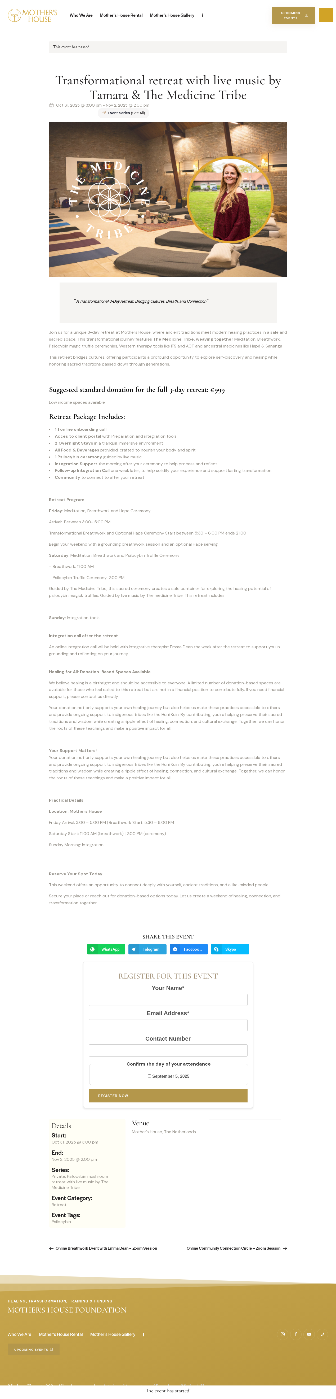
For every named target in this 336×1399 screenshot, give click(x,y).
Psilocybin (61, 1221)
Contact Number (168, 1038)
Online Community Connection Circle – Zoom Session (234, 1248)
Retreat (59, 1204)
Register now (113, 1095)
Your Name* (168, 988)
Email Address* (168, 1013)
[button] (326, 15)
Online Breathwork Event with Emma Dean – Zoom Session (106, 1248)
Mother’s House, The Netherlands (164, 1132)
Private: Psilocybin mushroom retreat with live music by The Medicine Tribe (80, 1182)
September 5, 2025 (169, 1076)
